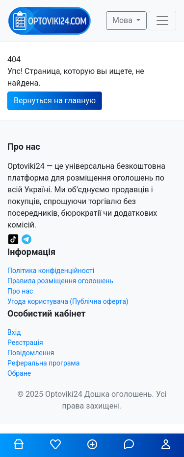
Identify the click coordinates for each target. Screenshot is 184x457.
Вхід (14, 332)
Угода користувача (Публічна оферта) (68, 301)
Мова (123, 20)
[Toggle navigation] (162, 20)
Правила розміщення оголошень (60, 281)
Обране (19, 373)
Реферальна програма (43, 363)
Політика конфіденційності (50, 270)
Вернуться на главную (55, 100)
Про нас (20, 291)
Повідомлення (30, 353)
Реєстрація (25, 342)
